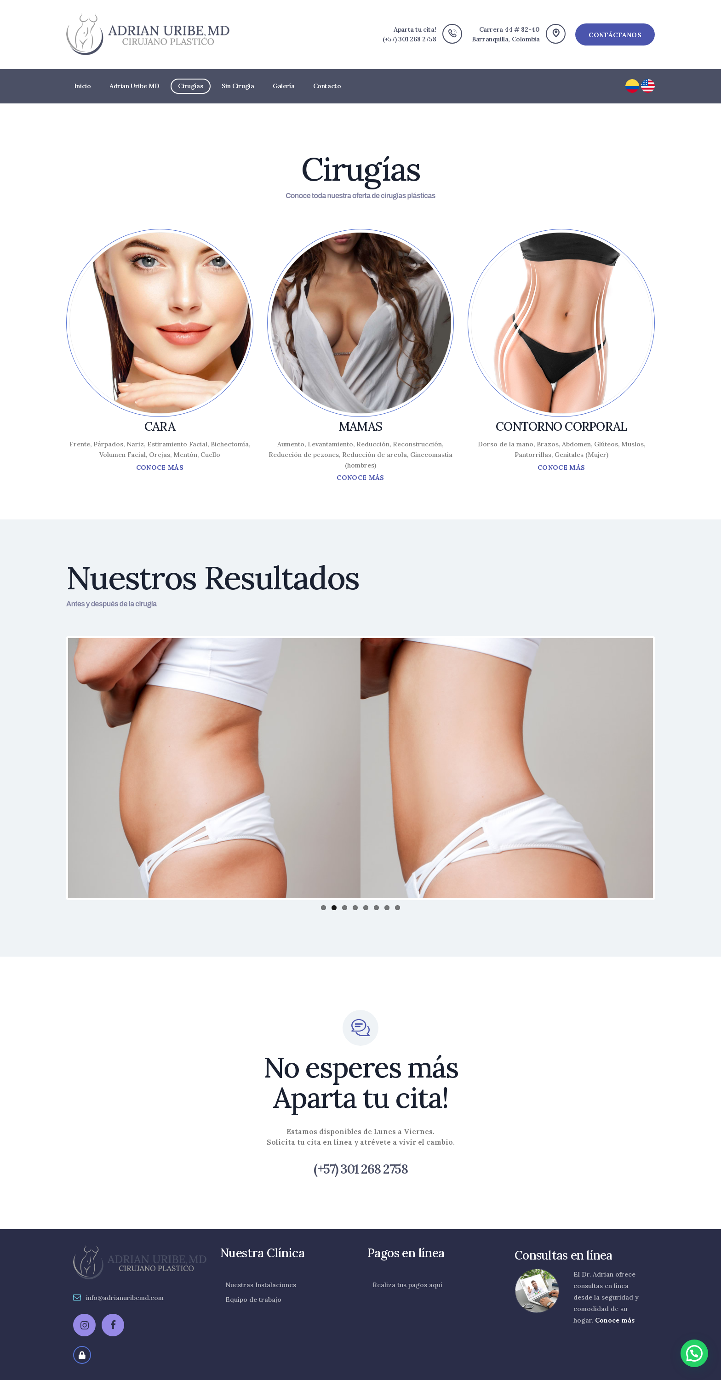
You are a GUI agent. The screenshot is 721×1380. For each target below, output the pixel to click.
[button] (694, 1353)
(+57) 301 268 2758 (360, 1169)
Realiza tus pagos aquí (407, 1285)
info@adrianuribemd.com (125, 1298)
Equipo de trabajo (253, 1299)
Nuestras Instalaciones (260, 1285)
